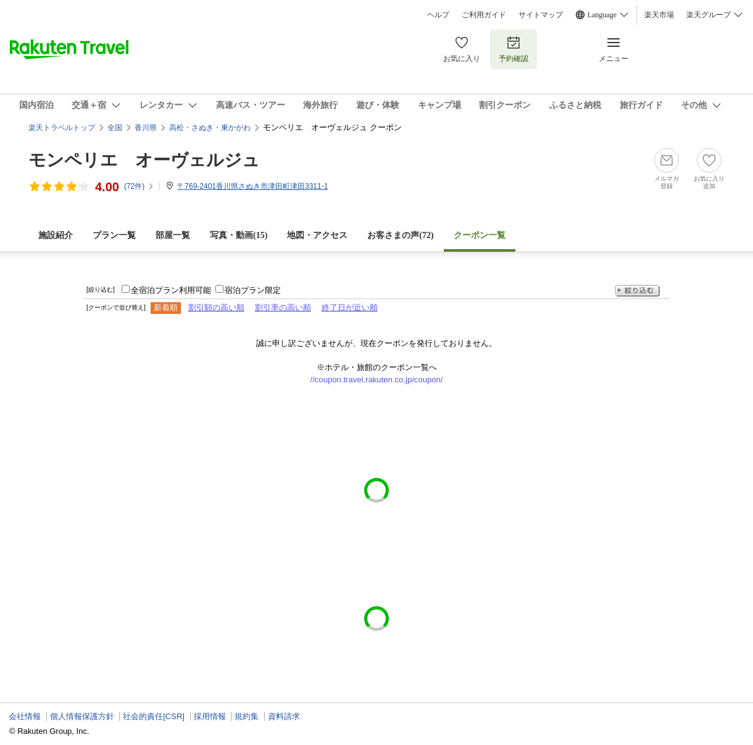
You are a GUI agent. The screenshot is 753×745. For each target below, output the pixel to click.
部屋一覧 (173, 235)
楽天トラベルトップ (61, 127)
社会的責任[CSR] (154, 716)
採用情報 (210, 716)
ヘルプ (438, 14)
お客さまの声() (400, 235)
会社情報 (25, 716)
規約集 (247, 716)
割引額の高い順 (216, 307)
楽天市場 (659, 14)
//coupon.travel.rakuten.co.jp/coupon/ (376, 379)
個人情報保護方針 (82, 716)
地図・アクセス (317, 235)
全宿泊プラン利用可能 (171, 290)
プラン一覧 (114, 235)
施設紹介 (55, 235)
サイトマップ (540, 14)
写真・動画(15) (238, 235)
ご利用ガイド (484, 14)
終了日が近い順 (350, 307)
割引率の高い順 (283, 307)
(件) (139, 186)
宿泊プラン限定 (253, 290)
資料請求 (284, 716)
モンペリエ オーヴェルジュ (144, 160)
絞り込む (637, 291)
